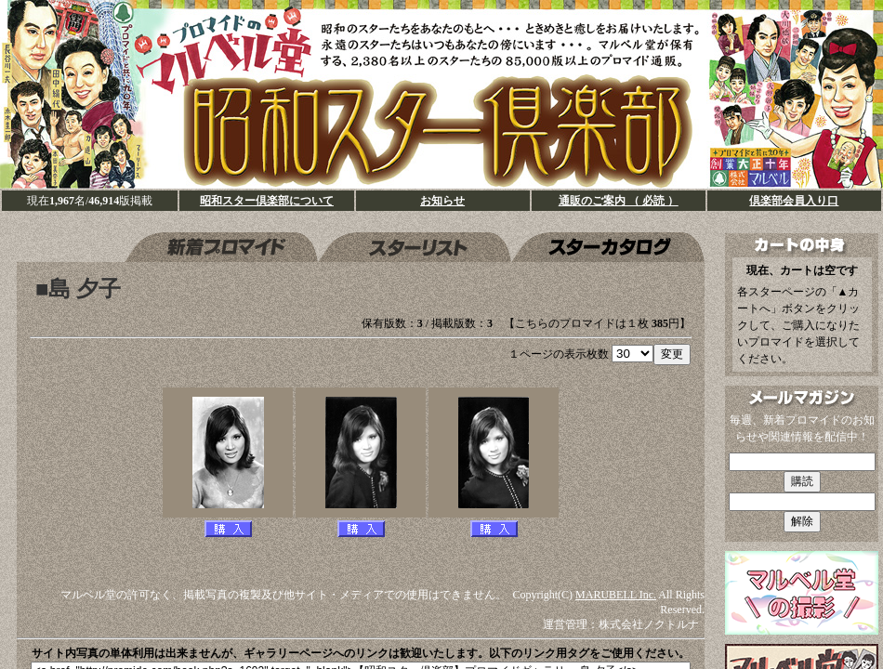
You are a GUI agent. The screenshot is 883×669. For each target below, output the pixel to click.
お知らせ (442, 200)
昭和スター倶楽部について (267, 200)
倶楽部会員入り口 (793, 200)
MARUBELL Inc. (615, 594)
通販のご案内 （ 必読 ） (619, 200)
